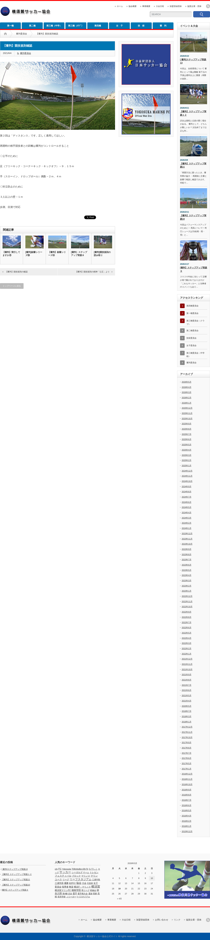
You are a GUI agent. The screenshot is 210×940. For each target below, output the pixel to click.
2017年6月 (186, 758)
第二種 (32, 25)
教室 (71, 887)
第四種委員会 (192, 306)
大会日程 (160, 6)
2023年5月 (186, 570)
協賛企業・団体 (194, 6)
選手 (75, 893)
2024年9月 (186, 486)
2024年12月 (187, 471)
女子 (95, 883)
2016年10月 (187, 784)
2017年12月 (187, 727)
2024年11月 (187, 476)
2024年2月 (186, 523)
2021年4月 (186, 701)
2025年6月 (186, 439)
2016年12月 (187, 774)
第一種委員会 (192, 313)
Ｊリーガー (71, 897)
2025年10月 (187, 418)
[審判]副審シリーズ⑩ (33, 254)
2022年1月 (186, 654)
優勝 (66, 883)
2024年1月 (186, 528)
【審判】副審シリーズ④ (57, 254)
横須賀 (95, 886)
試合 (70, 893)
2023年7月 (186, 559)
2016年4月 (186, 816)
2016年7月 (186, 800)
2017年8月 (186, 748)
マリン (94, 876)
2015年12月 (187, 831)
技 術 (141, 25)
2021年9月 (186, 674)
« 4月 (119, 899)
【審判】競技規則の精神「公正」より (92, 272)
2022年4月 (186, 638)
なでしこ (93, 869)
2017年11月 (187, 732)
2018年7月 (186, 711)
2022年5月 (186, 633)
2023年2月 (186, 586)
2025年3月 (186, 455)
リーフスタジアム (80, 879)
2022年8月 (186, 617)
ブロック (76, 876)
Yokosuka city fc (80, 869)
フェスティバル (63, 875)
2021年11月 (187, 664)
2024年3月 (186, 518)
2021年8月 (186, 680)
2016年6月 (186, 805)
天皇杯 (90, 883)
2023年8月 (186, 554)
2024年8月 (186, 491)
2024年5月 (186, 507)
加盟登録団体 (176, 6)
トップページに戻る (12, 286)
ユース (58, 879)
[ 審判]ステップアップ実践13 (193, 61)
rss (208, 6)
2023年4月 (186, 575)
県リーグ (85, 890)
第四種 (97, 25)
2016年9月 (186, 790)
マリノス (85, 876)
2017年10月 (187, 737)
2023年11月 (187, 539)
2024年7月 (186, 497)
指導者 (65, 887)
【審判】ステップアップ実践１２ (193, 113)
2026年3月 (186, 392)
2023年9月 (186, 549)
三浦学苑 (59, 883)
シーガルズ (77, 872)
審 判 (163, 25)
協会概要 (133, 6)
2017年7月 (186, 753)
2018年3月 (186, 716)
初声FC (72, 883)
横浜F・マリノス (82, 887)
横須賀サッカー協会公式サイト (102, 936)
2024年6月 (186, 502)
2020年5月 (186, 706)
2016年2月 (186, 821)
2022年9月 (186, 612)
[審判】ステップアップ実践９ (193, 269)
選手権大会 (83, 893)
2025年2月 (186, 460)
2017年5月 (186, 763)
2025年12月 (187, 408)
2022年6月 (186, 627)
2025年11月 (187, 413)
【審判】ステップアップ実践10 (193, 217)
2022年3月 (186, 643)
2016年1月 (186, 826)
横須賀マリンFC (63, 890)
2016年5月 (186, 810)
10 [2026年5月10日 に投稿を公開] (152, 878)
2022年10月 (187, 606)
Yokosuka (66, 869)
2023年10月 (187, 544)
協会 (78, 883)
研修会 (93, 890)
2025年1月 (186, 465)
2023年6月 (186, 565)
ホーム (120, 6)
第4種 (65, 893)
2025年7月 (186, 434)
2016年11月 (187, 779)
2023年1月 (186, 591)
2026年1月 (186, 403)
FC (60, 868)
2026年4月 (186, 387)
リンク (177, 919)
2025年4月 (186, 450)
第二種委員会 (192, 330)
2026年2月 (186, 397)
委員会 (58, 887)
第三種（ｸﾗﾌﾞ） (75, 25)
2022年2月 (186, 648)
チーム (86, 872)
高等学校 (62, 897)
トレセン (94, 872)
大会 (84, 883)
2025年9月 (186, 424)
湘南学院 (76, 890)
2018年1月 (186, 722)
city (56, 869)
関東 (95, 893)
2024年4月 (186, 512)
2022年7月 (186, 622)
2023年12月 (187, 533)
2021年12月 (187, 659)
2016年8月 (186, 795)
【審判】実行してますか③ (11, 254)
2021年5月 (186, 695)
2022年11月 (187, 601)
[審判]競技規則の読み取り (102, 254)
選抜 (90, 893)
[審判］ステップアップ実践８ (79, 254)
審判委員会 (21, 33)
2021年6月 (186, 690)
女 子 (119, 25)
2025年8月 (186, 429)
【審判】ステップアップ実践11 (193, 165)
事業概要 (146, 6)
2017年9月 (186, 742)
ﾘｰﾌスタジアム (83, 897)
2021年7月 (186, 685)
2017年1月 (186, 769)
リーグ (65, 879)
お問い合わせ (161, 919)
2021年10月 (187, 669)
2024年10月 (187, 481)
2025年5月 (186, 444)
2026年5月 (186, 382)
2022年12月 (187, 596)
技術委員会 (191, 338)
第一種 (10, 25)
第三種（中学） (54, 25)
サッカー (65, 872)
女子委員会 (191, 345)
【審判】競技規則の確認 (16, 272)
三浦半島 (96, 879)
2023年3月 (186, 580)
